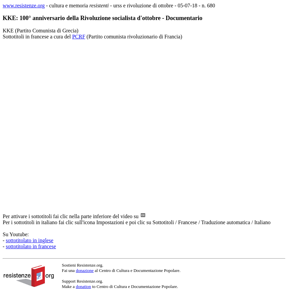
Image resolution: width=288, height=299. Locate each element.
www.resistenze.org (24, 5)
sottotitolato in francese (31, 246)
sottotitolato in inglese (29, 240)
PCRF (78, 36)
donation (83, 286)
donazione (85, 270)
